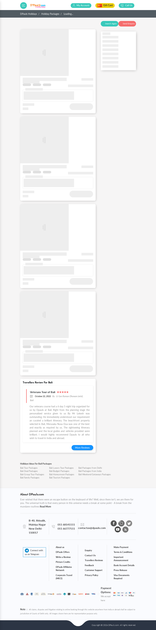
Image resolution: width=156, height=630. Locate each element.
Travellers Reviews (94, 560)
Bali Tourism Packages (59, 477)
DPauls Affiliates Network (64, 569)
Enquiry (88, 550)
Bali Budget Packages (59, 471)
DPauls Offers (63, 552)
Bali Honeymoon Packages (61, 474)
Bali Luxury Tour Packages (61, 468)
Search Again (111, 23)
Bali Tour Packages (29, 468)
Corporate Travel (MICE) (64, 577)
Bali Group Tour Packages (32, 474)
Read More (45, 506)
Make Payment (121, 547)
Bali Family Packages (29, 477)
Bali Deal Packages (29, 471)
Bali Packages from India (89, 471)
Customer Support (93, 570)
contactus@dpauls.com (92, 527)
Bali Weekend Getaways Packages (94, 474)
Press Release (120, 570)
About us (60, 547)
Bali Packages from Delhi (90, 468)
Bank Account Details (124, 565)
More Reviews (82, 447)
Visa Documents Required (121, 577)
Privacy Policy (91, 575)
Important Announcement (121, 559)
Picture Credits (63, 562)
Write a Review (63, 557)
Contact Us (90, 555)
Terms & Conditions (123, 552)
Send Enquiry (129, 23)
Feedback (89, 565)
